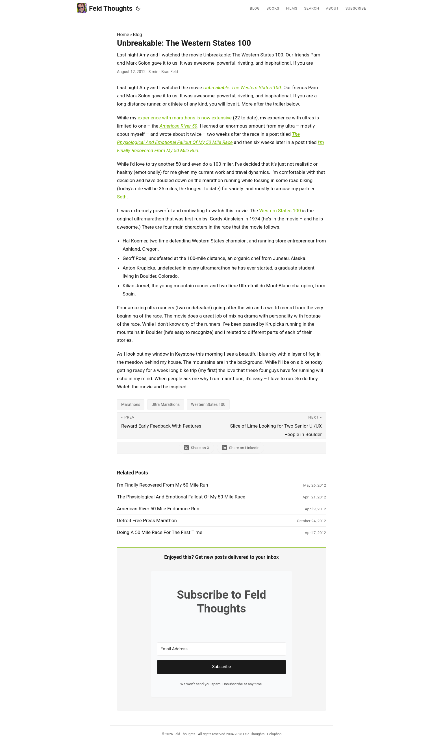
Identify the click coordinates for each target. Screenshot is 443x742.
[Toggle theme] (138, 8)
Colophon (274, 734)
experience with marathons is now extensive (185, 118)
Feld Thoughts (105, 8)
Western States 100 (280, 210)
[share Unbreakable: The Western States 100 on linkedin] (240, 448)
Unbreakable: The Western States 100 (242, 87)
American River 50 (178, 126)
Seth (122, 197)
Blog (137, 34)
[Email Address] (221, 649)
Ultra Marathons (165, 404)
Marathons (130, 404)
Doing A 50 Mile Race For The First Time (159, 532)
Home (123, 34)
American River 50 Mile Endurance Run (158, 508)
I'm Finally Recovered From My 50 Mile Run (162, 485)
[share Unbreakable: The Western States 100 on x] (196, 448)
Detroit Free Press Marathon (147, 520)
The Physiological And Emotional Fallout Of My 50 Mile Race (181, 497)
